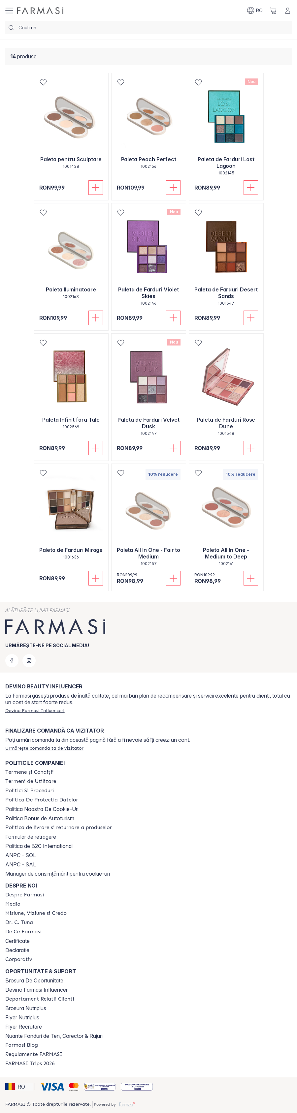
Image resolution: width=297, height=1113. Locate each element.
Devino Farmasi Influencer (36, 989)
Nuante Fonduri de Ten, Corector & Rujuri (54, 1036)
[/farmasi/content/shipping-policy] (58, 827)
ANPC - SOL (20, 855)
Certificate (17, 941)
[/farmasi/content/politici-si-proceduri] (29, 790)
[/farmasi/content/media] (12, 904)
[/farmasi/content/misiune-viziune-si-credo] (36, 913)
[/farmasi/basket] (273, 11)
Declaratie (17, 950)
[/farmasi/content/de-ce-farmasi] (23, 931)
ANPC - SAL (20, 864)
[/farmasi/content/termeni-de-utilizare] (30, 781)
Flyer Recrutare (23, 1026)
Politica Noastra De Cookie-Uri (42, 809)
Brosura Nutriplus (25, 1008)
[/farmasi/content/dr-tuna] (19, 922)
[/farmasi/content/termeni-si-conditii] (29, 772)
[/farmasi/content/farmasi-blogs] (21, 1045)
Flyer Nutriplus (22, 1017)
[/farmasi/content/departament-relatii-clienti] (39, 999)
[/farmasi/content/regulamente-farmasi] (33, 1054)
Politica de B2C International (39, 846)
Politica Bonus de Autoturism (39, 818)
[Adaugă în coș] (95, 187)
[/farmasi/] (40, 11)
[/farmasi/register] (34, 710)
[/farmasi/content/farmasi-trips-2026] (30, 1063)
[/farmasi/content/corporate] (18, 959)
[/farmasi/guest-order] (44, 748)
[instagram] (29, 660)
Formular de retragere (30, 836)
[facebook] (11, 660)
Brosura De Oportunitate (34, 980)
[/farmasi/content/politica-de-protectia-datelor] (41, 800)
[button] (19, 1087)
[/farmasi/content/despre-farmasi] (24, 894)
